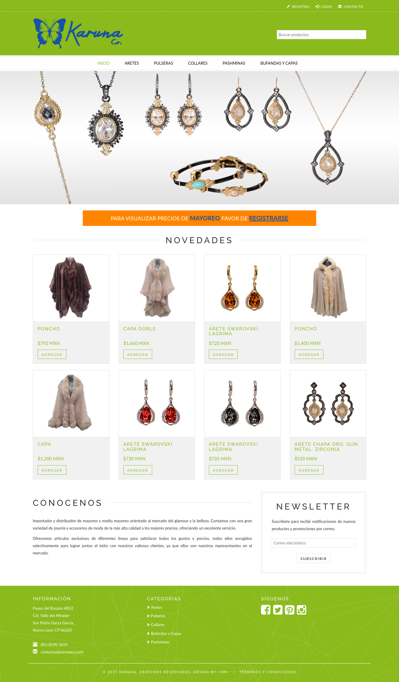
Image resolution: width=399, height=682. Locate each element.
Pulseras (158, 615)
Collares (158, 624)
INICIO (103, 63)
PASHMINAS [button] (234, 63)
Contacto (350, 6)
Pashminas (160, 641)
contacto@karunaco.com (62, 652)
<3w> (224, 672)
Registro (298, 6)
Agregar (52, 354)
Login (323, 6)
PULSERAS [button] (163, 63)
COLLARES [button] (198, 63)
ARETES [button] (132, 63)
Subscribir (313, 558)
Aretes (156, 607)
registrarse (268, 218)
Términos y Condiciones (267, 672)
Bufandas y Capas (166, 633)
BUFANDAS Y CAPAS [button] (279, 63)
